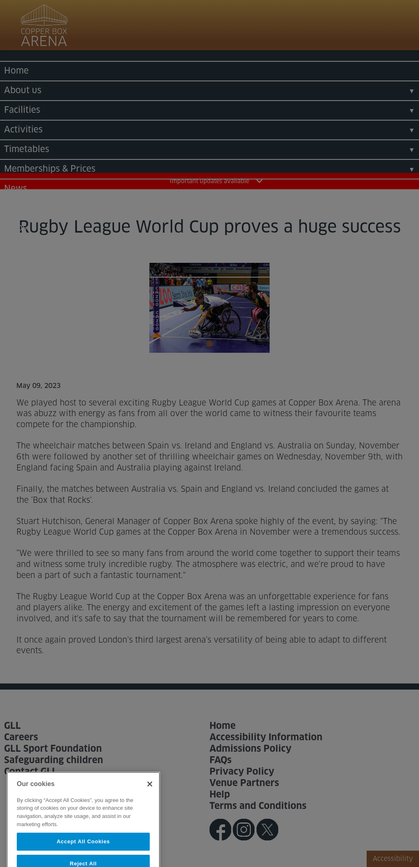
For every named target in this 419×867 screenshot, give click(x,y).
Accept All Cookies (83, 849)
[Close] (150, 791)
